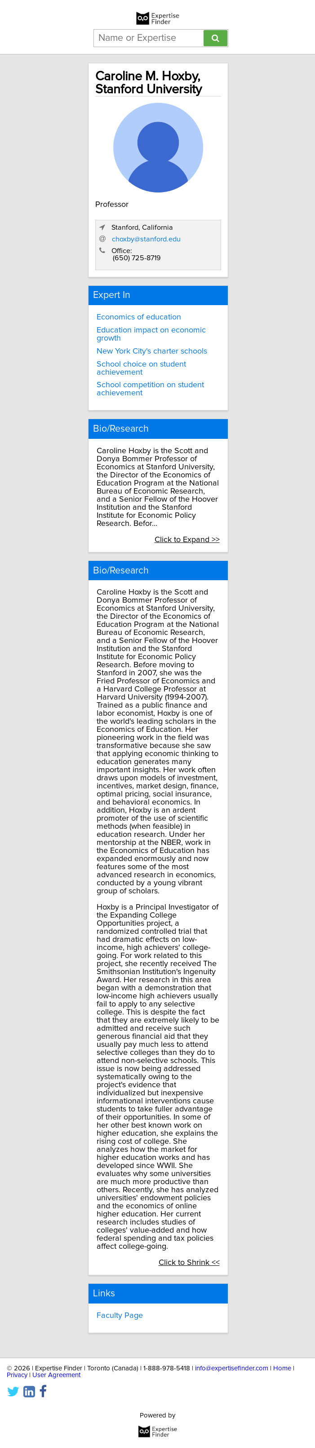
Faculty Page (120, 1316)
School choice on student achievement (141, 368)
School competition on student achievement (150, 389)
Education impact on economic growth (151, 334)
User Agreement (56, 1375)
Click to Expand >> (187, 540)
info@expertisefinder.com (231, 1368)
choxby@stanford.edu (146, 239)
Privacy (17, 1375)
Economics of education (139, 317)
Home (282, 1368)
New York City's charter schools (152, 351)
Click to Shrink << (189, 1263)
